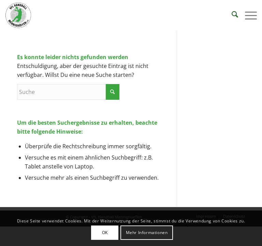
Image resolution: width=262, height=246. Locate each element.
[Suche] (231, 15)
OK (105, 232)
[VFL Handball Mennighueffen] (18, 15)
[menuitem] (231, 15)
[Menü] (247, 15)
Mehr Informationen (147, 232)
